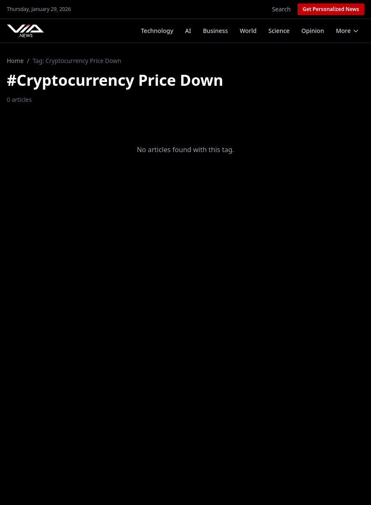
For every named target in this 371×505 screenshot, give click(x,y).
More (347, 31)
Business (215, 31)
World (248, 31)
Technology (157, 31)
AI (188, 31)
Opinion (313, 31)
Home (15, 61)
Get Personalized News (330, 9)
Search (281, 9)
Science (279, 31)
